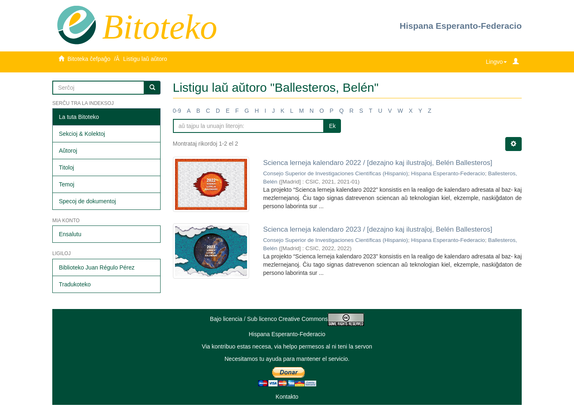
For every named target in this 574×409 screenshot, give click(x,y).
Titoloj (66, 167)
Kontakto (286, 396)
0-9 (177, 110)
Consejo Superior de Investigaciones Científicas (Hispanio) (335, 173)
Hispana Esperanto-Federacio (461, 25)
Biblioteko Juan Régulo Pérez (97, 267)
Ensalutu (70, 234)
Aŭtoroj (68, 150)
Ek (332, 126)
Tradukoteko (75, 284)
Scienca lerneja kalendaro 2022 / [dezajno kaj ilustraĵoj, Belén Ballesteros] (377, 163)
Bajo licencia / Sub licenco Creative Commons (287, 319)
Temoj (66, 184)
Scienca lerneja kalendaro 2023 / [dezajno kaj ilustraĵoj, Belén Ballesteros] (377, 229)
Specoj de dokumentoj (87, 201)
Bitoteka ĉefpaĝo (89, 59)
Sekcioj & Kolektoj (82, 133)
